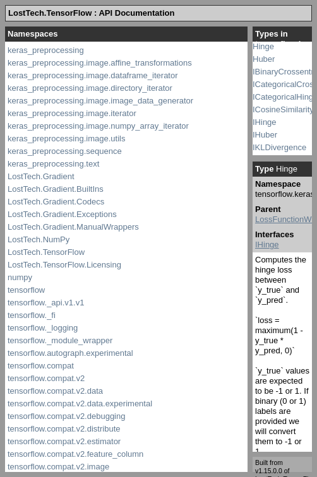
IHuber (265, 134)
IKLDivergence (279, 147)
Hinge (263, 46)
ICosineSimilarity (283, 109)
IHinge (265, 122)
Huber (264, 59)
